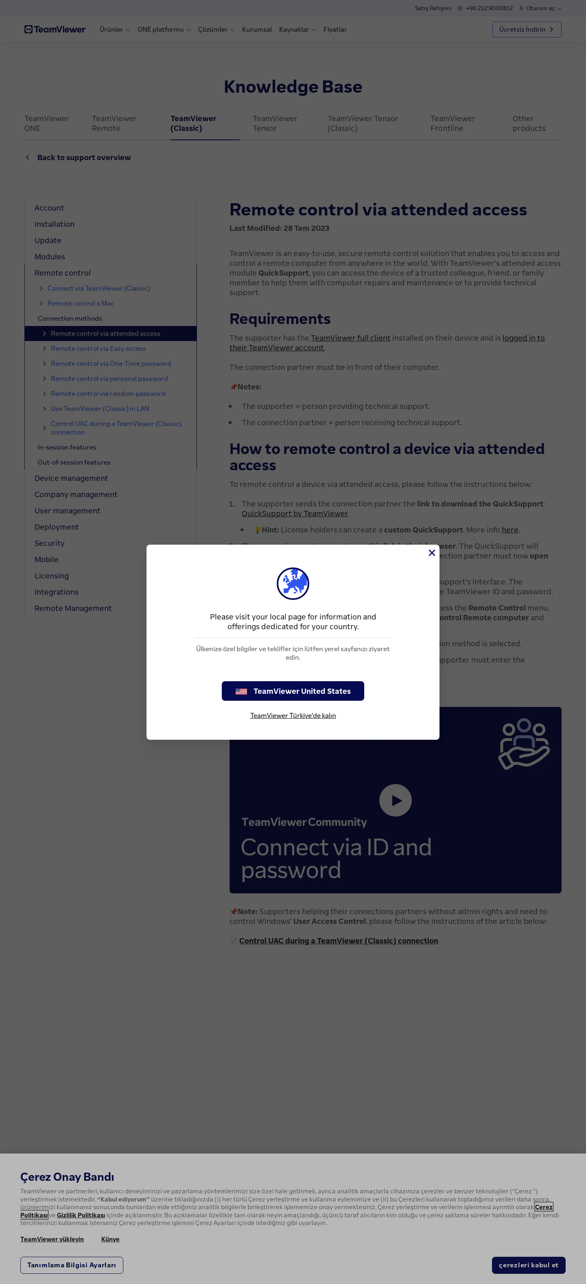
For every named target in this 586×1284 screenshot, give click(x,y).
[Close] (431, 553)
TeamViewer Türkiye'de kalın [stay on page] (293, 715)
